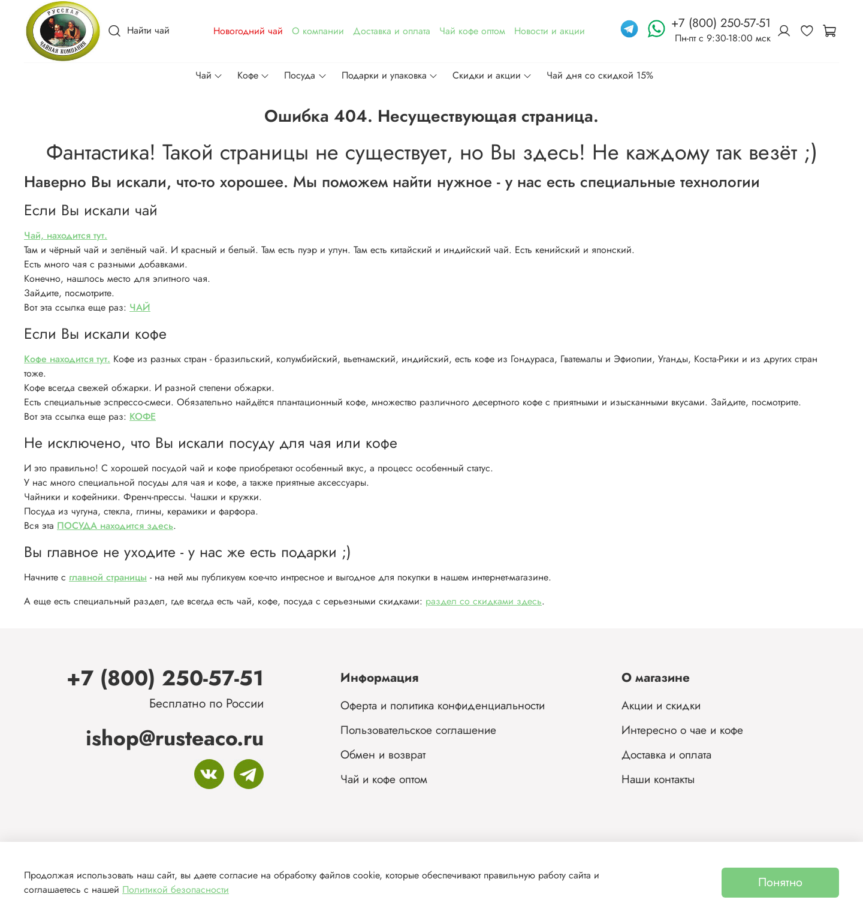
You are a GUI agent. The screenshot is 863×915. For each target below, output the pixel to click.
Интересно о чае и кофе (682, 729)
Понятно (780, 882)
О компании (318, 31)
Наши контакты (658, 778)
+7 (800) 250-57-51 (165, 678)
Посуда (305, 75)
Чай (209, 75)
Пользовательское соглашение (418, 729)
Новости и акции (549, 31)
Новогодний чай (248, 31)
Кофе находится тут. (67, 359)
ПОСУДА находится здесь (115, 525)
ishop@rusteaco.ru (175, 738)
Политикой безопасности (175, 889)
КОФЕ (142, 416)
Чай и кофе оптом (383, 778)
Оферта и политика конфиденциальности (442, 705)
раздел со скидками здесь (484, 601)
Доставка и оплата (391, 31)
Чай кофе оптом (472, 31)
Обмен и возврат (383, 754)
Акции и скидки (661, 705)
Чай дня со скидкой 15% (600, 75)
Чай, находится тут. (65, 235)
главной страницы (108, 577)
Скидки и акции (492, 75)
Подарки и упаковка (390, 75)
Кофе (253, 75)
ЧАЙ (139, 307)
